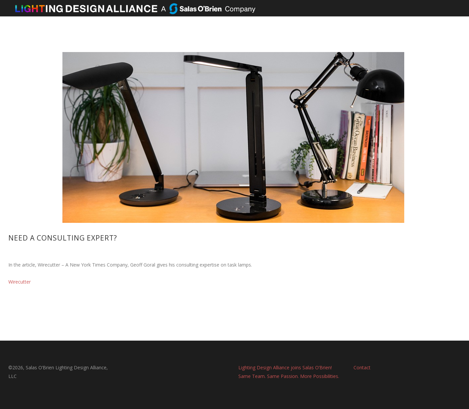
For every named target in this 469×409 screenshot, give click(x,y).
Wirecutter (19, 282)
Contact (362, 367)
